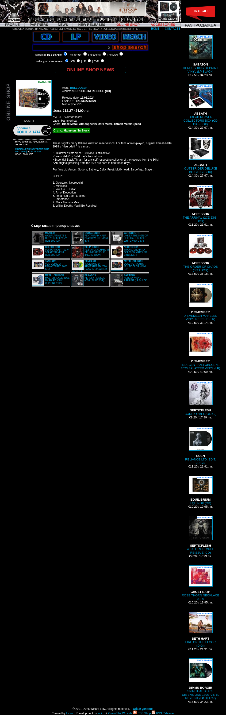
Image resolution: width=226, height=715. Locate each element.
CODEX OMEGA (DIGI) (200, 398)
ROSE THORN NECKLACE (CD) (200, 583)
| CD (72, 61)
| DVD (95, 61)
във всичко (54, 54)
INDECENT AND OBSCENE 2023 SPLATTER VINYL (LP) (200, 351)
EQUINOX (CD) (200, 490)
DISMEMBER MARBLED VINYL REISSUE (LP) (201, 302)
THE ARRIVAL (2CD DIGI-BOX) (200, 204)
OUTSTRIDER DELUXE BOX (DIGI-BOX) (200, 155)
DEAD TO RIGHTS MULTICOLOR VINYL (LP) (135, 265)
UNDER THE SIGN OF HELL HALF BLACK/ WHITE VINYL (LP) (136, 237)
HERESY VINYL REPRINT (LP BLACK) (136, 278)
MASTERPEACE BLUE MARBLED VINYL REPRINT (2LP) (57, 279)
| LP (83, 61)
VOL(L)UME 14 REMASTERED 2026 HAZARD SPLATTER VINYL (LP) (89, 266)
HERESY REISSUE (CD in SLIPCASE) (94, 278)
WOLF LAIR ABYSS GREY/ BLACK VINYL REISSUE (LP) (56, 237)
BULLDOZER (78, 87)
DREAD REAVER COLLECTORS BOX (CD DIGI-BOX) (201, 105)
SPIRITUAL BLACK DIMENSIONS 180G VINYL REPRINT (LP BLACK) (200, 679)
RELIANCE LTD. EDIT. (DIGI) (200, 446)
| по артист (75, 54)
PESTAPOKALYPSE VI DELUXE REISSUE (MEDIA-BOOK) (96, 251)
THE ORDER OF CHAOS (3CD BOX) (200, 253)
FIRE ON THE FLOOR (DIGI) (200, 629)
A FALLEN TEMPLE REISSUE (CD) (200, 535)
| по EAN (112, 54)
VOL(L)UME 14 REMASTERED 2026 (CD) (56, 265)
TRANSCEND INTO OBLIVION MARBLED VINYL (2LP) (135, 251)
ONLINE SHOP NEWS (90, 69)
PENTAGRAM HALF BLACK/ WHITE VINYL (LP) (96, 237)
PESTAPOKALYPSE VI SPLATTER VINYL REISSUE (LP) (57, 251)
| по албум (94, 54)
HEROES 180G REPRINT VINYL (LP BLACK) (200, 54)
